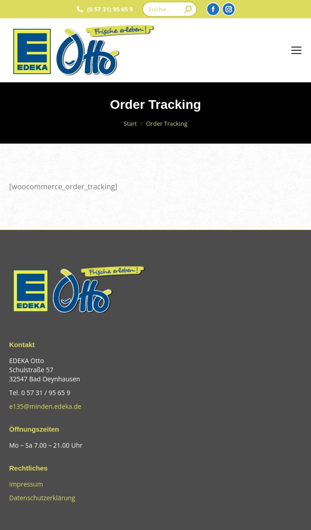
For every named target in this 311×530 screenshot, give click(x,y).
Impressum (26, 484)
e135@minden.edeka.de (45, 406)
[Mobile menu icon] (296, 50)
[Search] (169, 9)
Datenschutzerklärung (42, 497)
